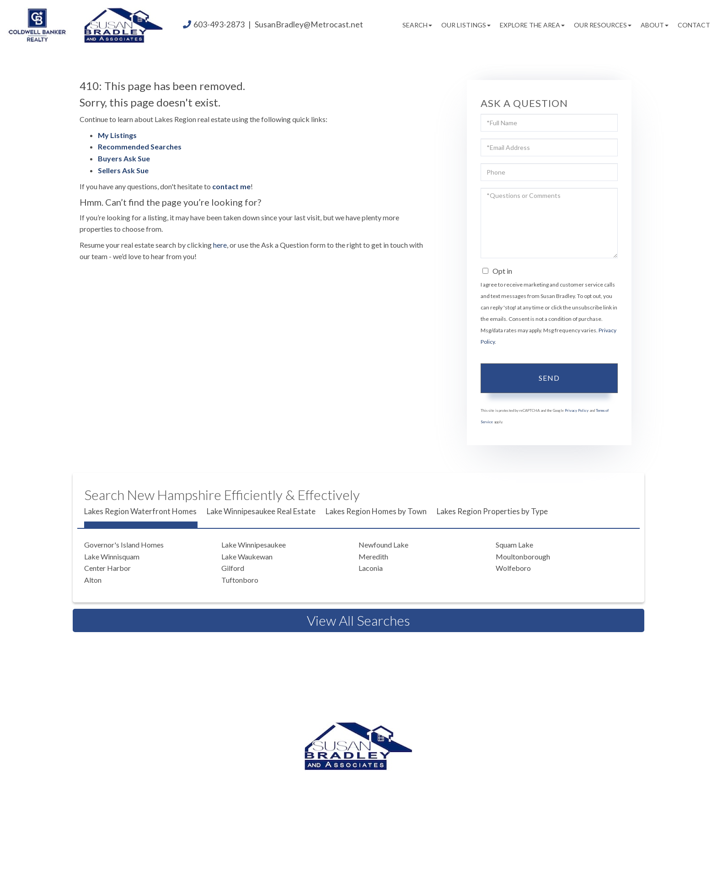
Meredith (373, 556)
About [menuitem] (655, 25)
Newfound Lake (383, 544)
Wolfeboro (513, 568)
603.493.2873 (357, 780)
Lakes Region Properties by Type (492, 511)
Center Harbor (107, 568)
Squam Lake (514, 544)
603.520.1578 (361, 792)
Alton (93, 579)
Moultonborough (523, 556)
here (220, 244)
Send (549, 377)
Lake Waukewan (247, 556)
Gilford (232, 568)
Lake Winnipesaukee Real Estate (261, 511)
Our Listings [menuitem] (466, 25)
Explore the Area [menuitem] (532, 25)
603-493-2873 (219, 24)
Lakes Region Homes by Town (376, 511)
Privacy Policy (577, 410)
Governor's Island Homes (124, 544)
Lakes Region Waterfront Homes (140, 511)
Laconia (370, 568)
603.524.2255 (432, 780)
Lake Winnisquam (111, 556)
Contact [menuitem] (694, 25)
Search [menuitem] (417, 25)
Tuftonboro (239, 579)
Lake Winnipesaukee (253, 544)
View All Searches (358, 620)
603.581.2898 (436, 792)
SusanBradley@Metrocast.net (309, 24)
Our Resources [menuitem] (602, 25)
